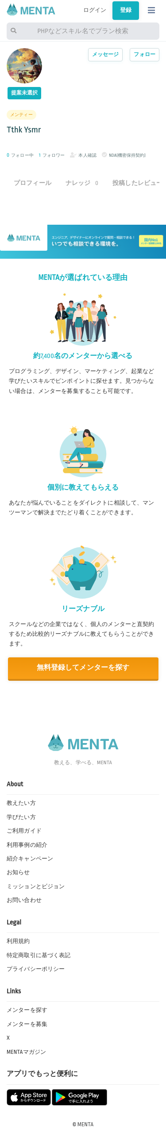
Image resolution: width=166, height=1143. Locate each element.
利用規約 (18, 941)
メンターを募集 (27, 1024)
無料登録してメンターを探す (83, 667)
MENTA (85, 1124)
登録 (125, 10)
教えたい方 (21, 803)
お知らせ (18, 872)
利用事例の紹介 (27, 845)
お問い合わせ (24, 900)
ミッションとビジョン (36, 886)
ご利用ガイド (24, 831)
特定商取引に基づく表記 (38, 955)
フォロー (144, 54)
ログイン (95, 10)
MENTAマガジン (26, 1052)
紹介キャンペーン (30, 859)
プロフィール (32, 183)
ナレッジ (82, 183)
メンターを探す (27, 1010)
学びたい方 (21, 817)
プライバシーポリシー (36, 969)
